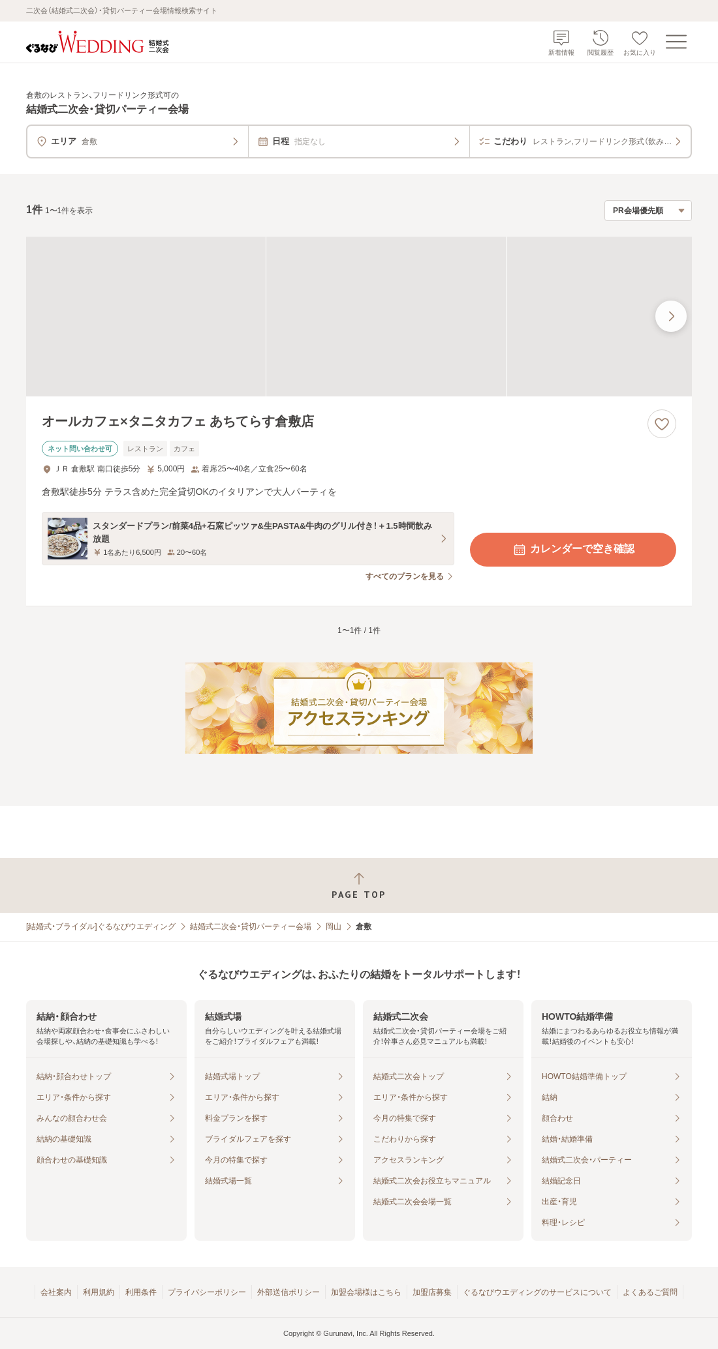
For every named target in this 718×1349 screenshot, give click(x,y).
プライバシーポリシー (207, 1292)
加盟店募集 (432, 1292)
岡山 (333, 926)
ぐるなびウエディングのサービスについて (537, 1292)
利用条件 (141, 1292)
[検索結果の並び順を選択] (648, 210)
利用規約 (98, 1292)
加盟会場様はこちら (366, 1292)
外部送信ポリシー (288, 1292)
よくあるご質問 (650, 1292)
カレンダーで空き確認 (573, 549)
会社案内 (56, 1292)
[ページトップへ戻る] (359, 885)
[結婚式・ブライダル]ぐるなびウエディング (101, 926)
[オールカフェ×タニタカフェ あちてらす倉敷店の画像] (359, 316)
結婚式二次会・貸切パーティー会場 (250, 926)
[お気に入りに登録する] (662, 423)
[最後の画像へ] (671, 316)
